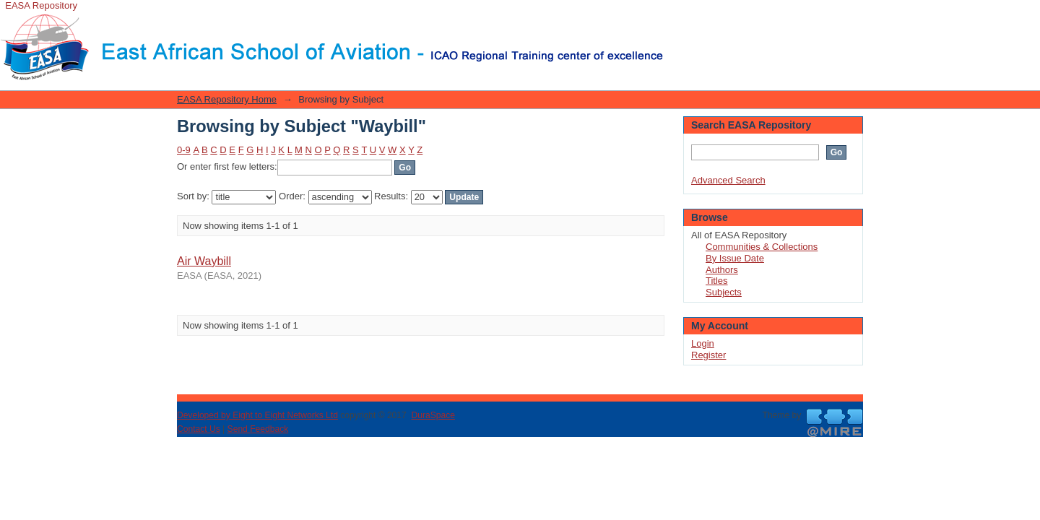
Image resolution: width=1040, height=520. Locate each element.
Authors (722, 269)
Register (708, 355)
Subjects (724, 292)
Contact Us (198, 429)
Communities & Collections (762, 246)
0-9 (184, 149)
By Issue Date (735, 258)
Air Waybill (204, 261)
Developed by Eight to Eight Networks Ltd (257, 415)
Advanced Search (728, 180)
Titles (717, 280)
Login (674, 17)
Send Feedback (258, 429)
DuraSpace (432, 415)
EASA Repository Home (227, 99)
